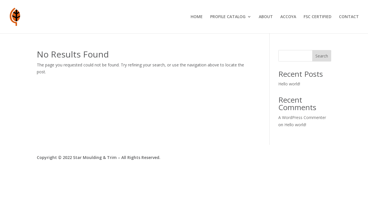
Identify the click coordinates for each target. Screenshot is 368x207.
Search (321, 56)
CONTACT (349, 17)
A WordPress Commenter (302, 117)
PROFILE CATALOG (228, 17)
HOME (197, 17)
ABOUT (266, 17)
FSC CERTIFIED (317, 17)
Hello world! (289, 84)
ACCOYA (288, 17)
